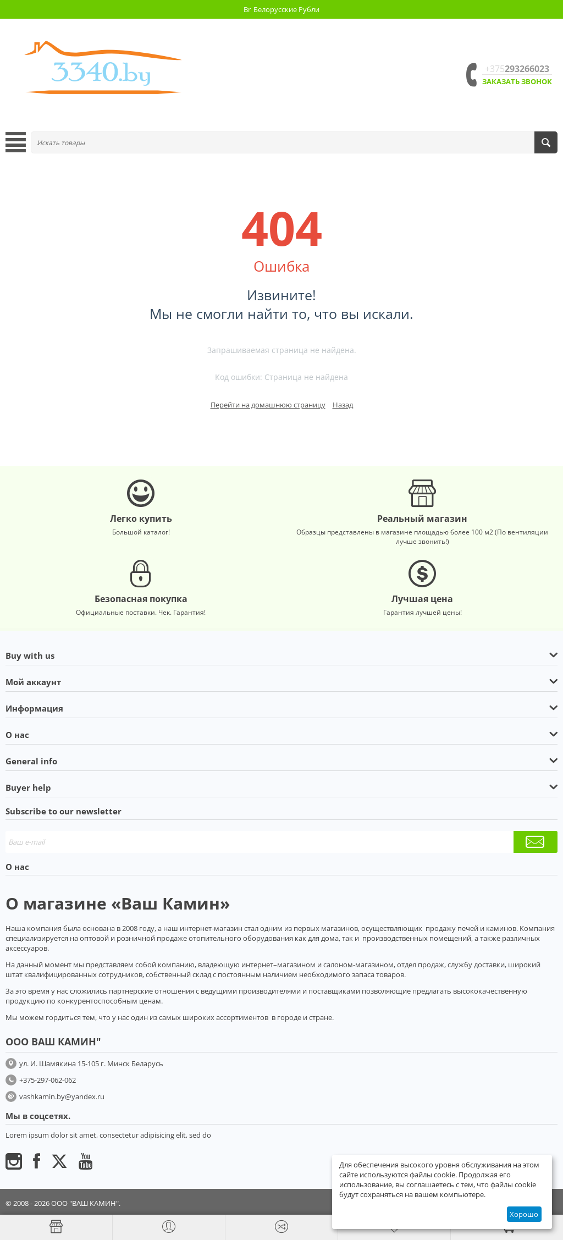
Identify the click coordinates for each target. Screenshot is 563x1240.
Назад (343, 405)
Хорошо (524, 1214)
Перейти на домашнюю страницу (268, 405)
